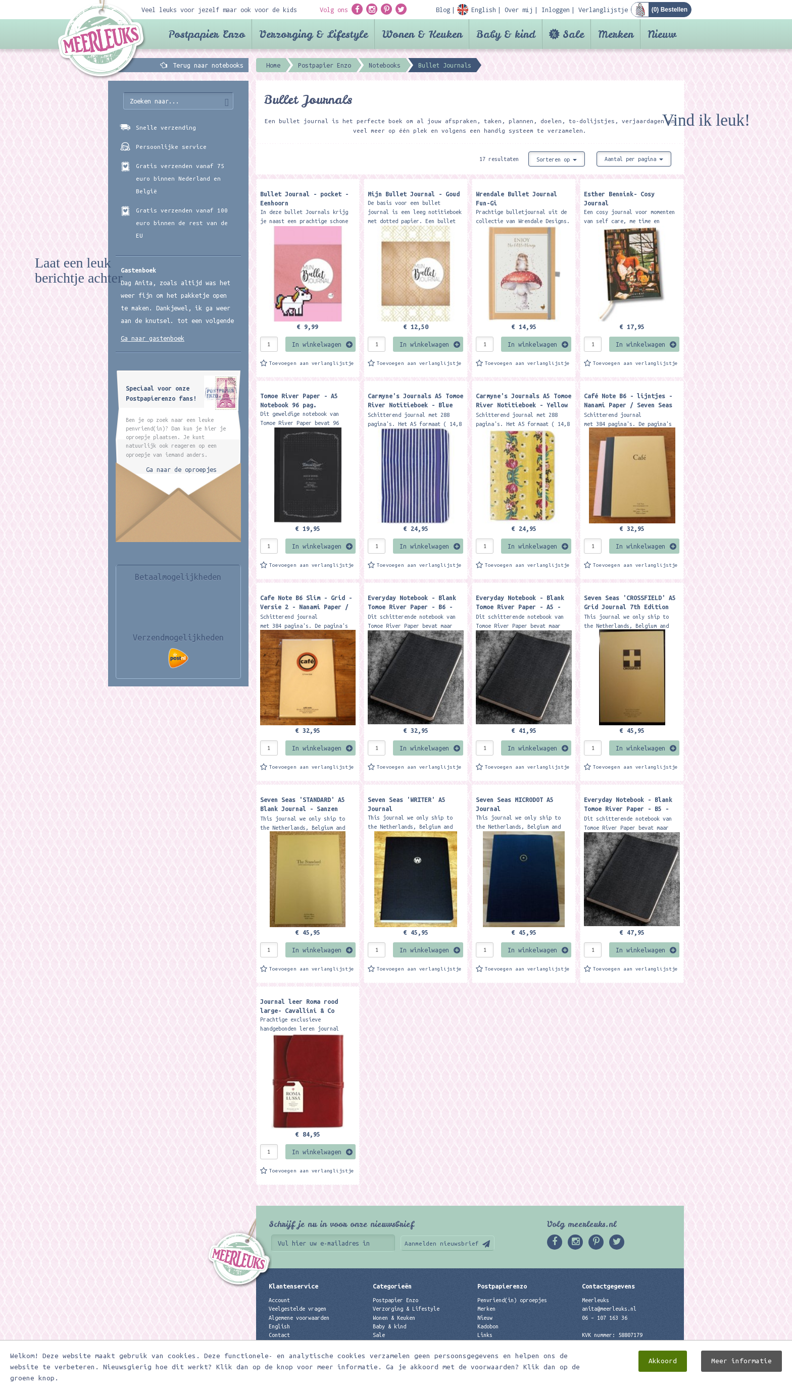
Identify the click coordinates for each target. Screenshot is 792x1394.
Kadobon (488, 1326)
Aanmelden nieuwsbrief (442, 1243)
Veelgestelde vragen (297, 1309)
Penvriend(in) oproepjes (512, 1300)
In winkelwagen (316, 344)
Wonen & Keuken (422, 34)
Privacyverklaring (294, 1344)
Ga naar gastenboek (152, 338)
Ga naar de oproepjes (181, 469)
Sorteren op (556, 159)
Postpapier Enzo (206, 34)
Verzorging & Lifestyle (313, 34)
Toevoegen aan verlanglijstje (311, 363)
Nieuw (662, 34)
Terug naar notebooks (208, 65)
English (279, 1326)
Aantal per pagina (634, 159)
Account (279, 1300)
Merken (615, 34)
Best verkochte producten (409, 1352)
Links (484, 1335)
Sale (573, 34)
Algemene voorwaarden (299, 1318)
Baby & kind (505, 34)
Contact (279, 1335)
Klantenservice (293, 1286)
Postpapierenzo (502, 1286)
